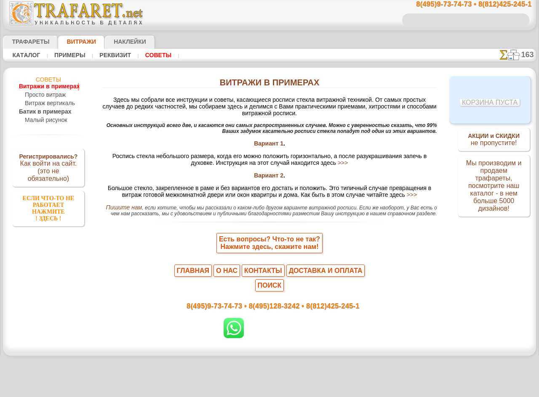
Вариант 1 (269, 140)
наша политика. (312, 390)
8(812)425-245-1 (327, 295)
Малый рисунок (44, 120)
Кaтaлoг (25, 55)
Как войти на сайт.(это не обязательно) (48, 167)
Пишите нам (119, 209)
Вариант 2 (268, 174)
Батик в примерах (40, 112)
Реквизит (107, 55)
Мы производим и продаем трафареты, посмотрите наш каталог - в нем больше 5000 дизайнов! (494, 186)
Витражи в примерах (44, 86)
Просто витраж (43, 95)
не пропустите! (493, 140)
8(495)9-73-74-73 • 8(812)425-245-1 (465, 4)
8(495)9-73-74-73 (226, 295)
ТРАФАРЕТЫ (26, 41)
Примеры (65, 55)
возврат (288, 369)
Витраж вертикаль (47, 103)
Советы (147, 55)
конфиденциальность (248, 369)
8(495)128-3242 (277, 295)
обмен (309, 369)
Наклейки (115, 41)
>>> (308, 161)
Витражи (71, 41)
